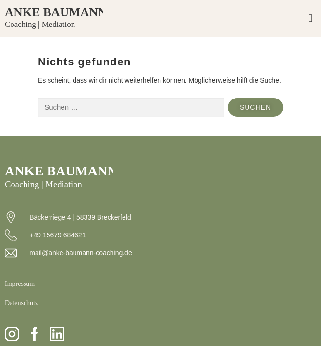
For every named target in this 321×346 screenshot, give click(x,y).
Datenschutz (21, 303)
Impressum (20, 283)
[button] (310, 18)
